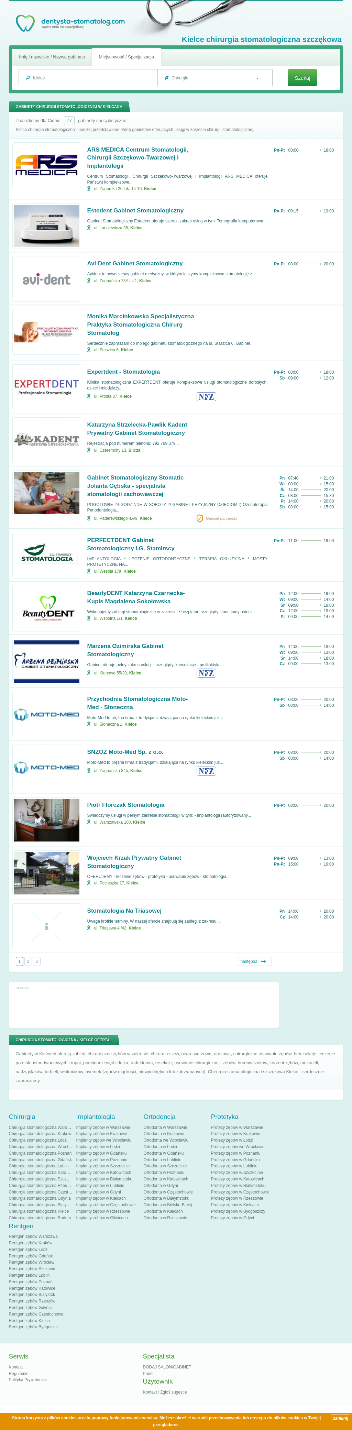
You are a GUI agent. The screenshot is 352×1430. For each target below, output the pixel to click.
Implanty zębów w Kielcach (101, 1198)
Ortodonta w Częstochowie (168, 1192)
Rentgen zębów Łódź (28, 1249)
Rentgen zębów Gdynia (30, 1307)
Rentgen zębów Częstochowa (36, 1314)
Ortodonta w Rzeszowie (165, 1218)
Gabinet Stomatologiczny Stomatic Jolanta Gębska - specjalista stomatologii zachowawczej (135, 485)
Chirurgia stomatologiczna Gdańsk (40, 1159)
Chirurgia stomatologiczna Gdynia (40, 1198)
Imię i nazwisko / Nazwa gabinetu (52, 56)
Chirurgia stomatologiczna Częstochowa (45, 1192)
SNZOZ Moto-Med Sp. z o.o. (125, 752)
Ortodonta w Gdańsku (164, 1153)
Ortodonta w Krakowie (164, 1133)
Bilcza (135, 450)
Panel (148, 1373)
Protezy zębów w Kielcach (235, 1204)
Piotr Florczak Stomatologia (126, 805)
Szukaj (302, 78)
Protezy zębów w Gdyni (232, 1218)
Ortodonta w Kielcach (163, 1211)
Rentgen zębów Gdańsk (31, 1256)
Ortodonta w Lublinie (163, 1159)
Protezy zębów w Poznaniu (236, 1153)
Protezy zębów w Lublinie (234, 1166)
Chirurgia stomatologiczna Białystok (41, 1204)
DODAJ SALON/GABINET (167, 1367)
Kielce (150, 188)
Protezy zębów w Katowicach (237, 1179)
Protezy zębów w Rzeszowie (237, 1198)
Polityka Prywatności (28, 1379)
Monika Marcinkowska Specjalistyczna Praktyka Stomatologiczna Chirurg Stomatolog (140, 324)
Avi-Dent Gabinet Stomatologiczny (135, 263)
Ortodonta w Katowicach (166, 1179)
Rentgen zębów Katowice (32, 1288)
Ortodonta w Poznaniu (164, 1172)
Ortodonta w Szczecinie (165, 1166)
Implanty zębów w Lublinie (100, 1185)
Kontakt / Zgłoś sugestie (165, 1392)
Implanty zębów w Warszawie (103, 1127)
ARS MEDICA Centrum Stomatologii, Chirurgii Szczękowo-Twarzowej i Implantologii (137, 157)
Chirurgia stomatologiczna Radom (40, 1218)
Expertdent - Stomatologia (123, 371)
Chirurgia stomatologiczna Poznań (40, 1153)
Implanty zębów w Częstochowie (106, 1204)
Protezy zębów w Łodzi (232, 1140)
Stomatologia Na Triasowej (124, 911)
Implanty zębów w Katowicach (103, 1172)
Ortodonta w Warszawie (165, 1127)
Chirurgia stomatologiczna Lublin (39, 1166)
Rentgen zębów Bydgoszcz (34, 1326)
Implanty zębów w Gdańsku (101, 1153)
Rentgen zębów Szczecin (32, 1268)
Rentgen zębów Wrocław (32, 1262)
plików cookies (61, 1418)
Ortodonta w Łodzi (160, 1146)
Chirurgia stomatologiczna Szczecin (41, 1179)
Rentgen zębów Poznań (31, 1281)
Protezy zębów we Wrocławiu (238, 1146)
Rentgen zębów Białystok (32, 1294)
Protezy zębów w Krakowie (235, 1133)
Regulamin (19, 1373)
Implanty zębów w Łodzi (98, 1146)
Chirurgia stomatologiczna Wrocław (41, 1146)
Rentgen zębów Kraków (31, 1243)
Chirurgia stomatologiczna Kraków (40, 1133)
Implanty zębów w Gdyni (98, 1192)
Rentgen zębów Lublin (29, 1275)
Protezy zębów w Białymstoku (238, 1185)
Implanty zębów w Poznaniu (102, 1159)
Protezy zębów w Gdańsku (235, 1159)
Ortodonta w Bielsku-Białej (168, 1204)
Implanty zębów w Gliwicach (102, 1218)
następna (249, 961)
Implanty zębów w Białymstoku (104, 1179)
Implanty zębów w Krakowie (101, 1133)
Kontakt (16, 1367)
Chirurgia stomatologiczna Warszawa (43, 1127)
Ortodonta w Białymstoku (166, 1198)
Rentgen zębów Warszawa (33, 1236)
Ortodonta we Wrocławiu (166, 1140)
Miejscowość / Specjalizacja (126, 56)
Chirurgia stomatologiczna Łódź (38, 1140)
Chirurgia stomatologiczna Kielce (39, 1211)
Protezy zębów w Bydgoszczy (238, 1211)
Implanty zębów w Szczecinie (103, 1166)
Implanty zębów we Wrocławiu (104, 1140)
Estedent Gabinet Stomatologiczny (135, 210)
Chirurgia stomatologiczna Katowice (42, 1172)
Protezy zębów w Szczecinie (237, 1172)
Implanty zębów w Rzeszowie (103, 1211)
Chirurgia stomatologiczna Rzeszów (42, 1185)
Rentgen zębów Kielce (29, 1320)
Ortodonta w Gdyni (161, 1185)
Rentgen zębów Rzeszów (32, 1301)
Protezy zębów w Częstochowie (240, 1192)
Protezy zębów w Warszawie (237, 1127)
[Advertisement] (144, 1007)
